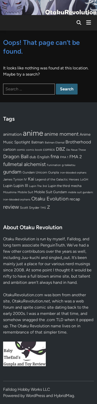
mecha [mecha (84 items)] (76, 186)
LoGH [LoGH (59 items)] (84, 179)
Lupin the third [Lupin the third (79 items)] (59, 186)
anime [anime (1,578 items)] (33, 133)
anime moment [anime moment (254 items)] (61, 134)
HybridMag (64, 395)
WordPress (35, 395)
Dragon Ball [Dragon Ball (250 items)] (15, 156)
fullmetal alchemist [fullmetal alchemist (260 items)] (24, 164)
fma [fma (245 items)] (54, 157)
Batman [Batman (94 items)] (37, 142)
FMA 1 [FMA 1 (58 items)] (64, 157)
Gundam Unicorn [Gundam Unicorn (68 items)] (35, 172)
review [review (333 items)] (11, 207)
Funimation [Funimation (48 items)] (54, 165)
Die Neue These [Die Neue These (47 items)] (76, 150)
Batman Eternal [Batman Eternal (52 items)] (54, 142)
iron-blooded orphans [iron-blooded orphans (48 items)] (73, 172)
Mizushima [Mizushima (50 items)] (10, 192)
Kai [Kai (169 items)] (31, 179)
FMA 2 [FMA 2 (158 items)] (75, 156)
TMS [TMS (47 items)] (43, 208)
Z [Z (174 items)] (48, 207)
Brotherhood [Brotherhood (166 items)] (78, 142)
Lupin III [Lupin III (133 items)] (20, 185)
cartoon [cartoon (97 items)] (9, 149)
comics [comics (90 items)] (49, 149)
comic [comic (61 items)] (21, 150)
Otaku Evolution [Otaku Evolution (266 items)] (50, 199)
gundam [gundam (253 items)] (12, 172)
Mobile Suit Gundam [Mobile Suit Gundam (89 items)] (50, 192)
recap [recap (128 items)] (75, 199)
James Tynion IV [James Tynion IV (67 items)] (15, 179)
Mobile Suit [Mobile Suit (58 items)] (25, 192)
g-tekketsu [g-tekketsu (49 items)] (68, 165)
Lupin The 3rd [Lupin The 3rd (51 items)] (38, 186)
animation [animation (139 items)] (12, 134)
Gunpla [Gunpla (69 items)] (53, 172)
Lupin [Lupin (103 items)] (7, 185)
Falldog (73, 238)
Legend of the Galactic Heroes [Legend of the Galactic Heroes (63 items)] (57, 179)
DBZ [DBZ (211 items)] (60, 149)
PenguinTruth (52, 245)
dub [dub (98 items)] (32, 157)
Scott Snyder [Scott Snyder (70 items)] (29, 208)
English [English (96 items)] (43, 157)
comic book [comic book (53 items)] (34, 150)
